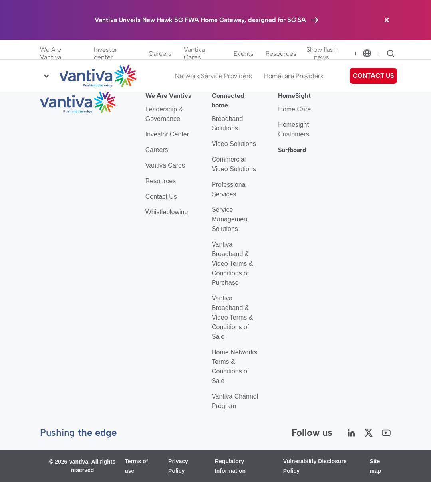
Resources (281, 53)
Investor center (105, 53)
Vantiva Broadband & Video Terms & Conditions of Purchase (232, 263)
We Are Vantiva (50, 53)
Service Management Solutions (230, 219)
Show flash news (321, 53)
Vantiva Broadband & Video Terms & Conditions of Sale (232, 317)
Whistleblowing (166, 212)
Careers (160, 53)
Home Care (294, 109)
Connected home (228, 100)
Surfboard (292, 150)
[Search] (390, 53)
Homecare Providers (294, 76)
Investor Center (167, 134)
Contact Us (161, 196)
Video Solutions (234, 143)
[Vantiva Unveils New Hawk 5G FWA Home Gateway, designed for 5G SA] (207, 20)
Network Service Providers (213, 76)
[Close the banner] (386, 20)
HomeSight (294, 95)
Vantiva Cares (194, 53)
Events (244, 53)
